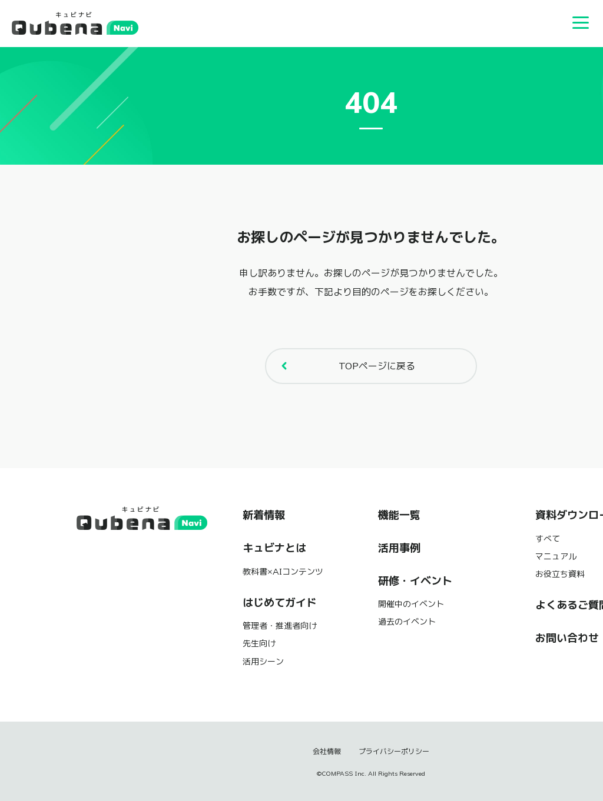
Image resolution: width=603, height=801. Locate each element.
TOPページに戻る (345, 366)
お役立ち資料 (560, 574)
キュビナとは (274, 548)
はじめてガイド (280, 603)
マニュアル (556, 556)
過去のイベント (407, 622)
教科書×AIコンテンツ (283, 572)
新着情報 (264, 515)
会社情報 (327, 751)
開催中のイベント (411, 604)
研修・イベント (415, 581)
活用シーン (263, 662)
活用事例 (399, 548)
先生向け (259, 643)
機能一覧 (399, 515)
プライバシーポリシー (394, 751)
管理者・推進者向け (280, 626)
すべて (547, 539)
